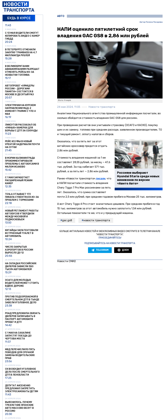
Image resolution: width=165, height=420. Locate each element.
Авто (60, 16)
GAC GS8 (67, 220)
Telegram (99, 250)
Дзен (123, 250)
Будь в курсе (19, 18)
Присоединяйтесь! (110, 237)
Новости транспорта (96, 220)
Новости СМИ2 (66, 261)
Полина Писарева (154, 22)
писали (100, 178)
